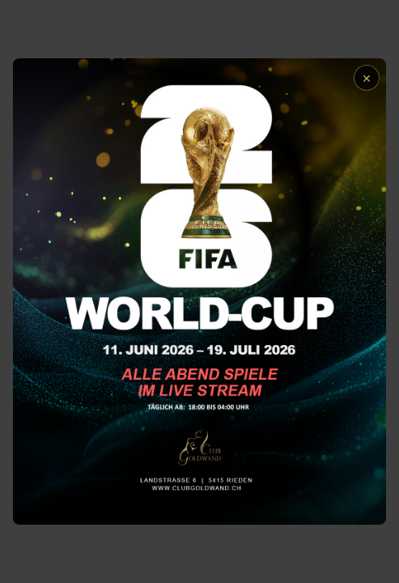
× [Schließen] (366, 77)
